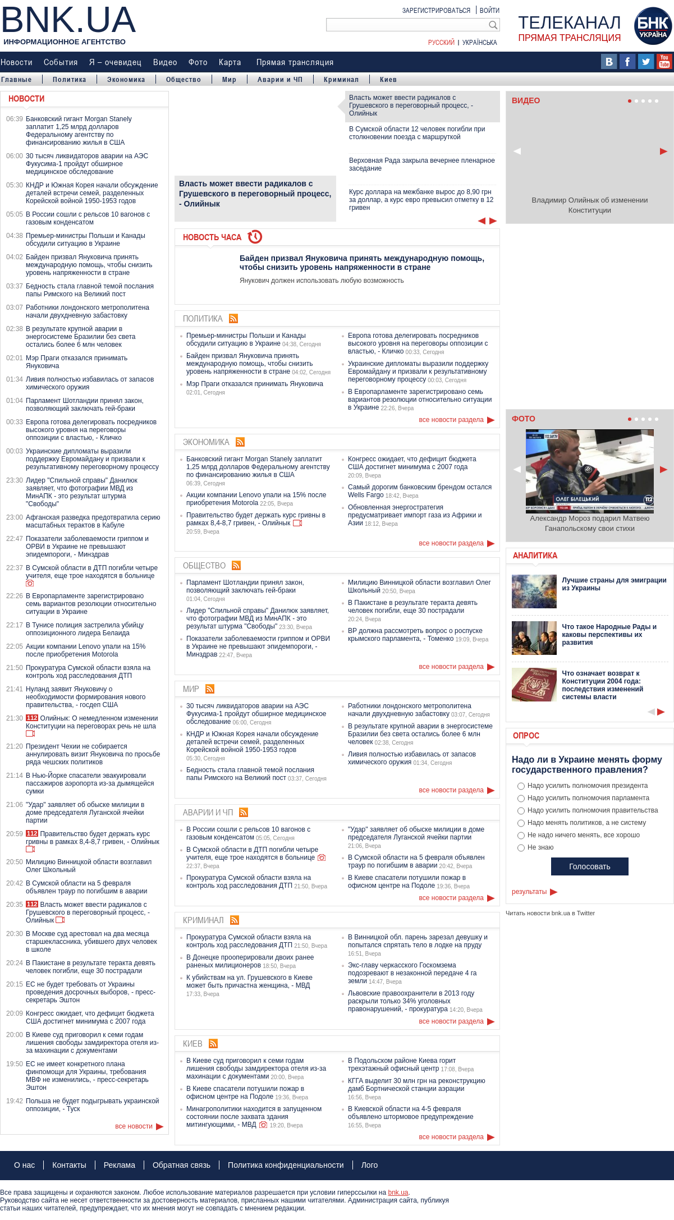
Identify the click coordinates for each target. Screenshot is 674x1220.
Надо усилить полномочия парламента (588, 798)
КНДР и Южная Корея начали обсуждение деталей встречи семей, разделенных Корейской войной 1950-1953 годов (92, 193)
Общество (183, 79)
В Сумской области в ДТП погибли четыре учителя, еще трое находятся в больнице (92, 572)
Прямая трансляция (295, 61)
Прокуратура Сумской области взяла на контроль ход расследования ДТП (88, 672)
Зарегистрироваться (436, 10)
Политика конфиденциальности (286, 1165)
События (61, 61)
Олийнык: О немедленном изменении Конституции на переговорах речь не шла (92, 722)
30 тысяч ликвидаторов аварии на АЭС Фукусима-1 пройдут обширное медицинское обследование (87, 164)
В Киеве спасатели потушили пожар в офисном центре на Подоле (407, 881)
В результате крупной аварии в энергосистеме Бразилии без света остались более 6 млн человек (80, 336)
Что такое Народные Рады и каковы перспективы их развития (609, 634)
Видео (165, 61)
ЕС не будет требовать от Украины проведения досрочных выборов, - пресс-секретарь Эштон (90, 992)
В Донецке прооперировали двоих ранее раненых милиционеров (250, 961)
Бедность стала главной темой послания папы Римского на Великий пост (90, 290)
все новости (134, 1126)
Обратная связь (181, 1165)
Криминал (341, 79)
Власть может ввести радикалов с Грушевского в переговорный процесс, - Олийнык (88, 912)
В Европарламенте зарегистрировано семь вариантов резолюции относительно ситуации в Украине (91, 604)
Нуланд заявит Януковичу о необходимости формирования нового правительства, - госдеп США (86, 697)
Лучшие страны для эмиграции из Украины (614, 584)
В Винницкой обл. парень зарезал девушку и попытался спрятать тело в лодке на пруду (418, 941)
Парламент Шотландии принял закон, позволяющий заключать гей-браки (85, 404)
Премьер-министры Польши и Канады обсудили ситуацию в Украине (85, 239)
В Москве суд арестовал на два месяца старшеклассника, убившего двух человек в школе (91, 941)
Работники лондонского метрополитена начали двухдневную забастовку (87, 311)
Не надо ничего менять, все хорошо (584, 835)
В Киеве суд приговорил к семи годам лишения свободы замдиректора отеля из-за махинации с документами (92, 1042)
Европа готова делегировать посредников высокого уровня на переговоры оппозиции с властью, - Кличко (91, 430)
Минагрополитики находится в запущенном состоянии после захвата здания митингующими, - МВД (254, 1117)
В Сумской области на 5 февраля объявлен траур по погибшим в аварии (86, 887)
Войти (489, 10)
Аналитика (535, 555)
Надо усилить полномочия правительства (593, 810)
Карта (230, 61)
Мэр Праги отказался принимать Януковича (254, 384)
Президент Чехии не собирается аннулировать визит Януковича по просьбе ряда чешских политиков (93, 754)
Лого (369, 1165)
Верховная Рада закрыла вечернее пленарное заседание (422, 164)
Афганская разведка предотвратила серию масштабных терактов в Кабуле (93, 521)
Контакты (69, 1165)
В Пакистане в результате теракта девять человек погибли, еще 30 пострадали (90, 967)
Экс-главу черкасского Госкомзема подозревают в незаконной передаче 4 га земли (412, 973)
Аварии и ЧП (280, 79)
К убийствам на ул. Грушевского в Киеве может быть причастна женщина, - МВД (249, 981)
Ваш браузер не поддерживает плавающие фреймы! (590, 319)
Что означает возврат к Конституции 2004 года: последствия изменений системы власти (603, 685)
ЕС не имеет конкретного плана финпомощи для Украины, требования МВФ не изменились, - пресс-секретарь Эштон (87, 1075)
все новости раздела (451, 420)
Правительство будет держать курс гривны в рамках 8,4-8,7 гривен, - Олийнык (92, 838)
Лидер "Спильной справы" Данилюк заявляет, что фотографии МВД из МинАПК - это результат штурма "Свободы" (81, 492)
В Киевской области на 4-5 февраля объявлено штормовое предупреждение (411, 1113)
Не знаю (540, 847)
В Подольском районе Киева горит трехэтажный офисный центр (402, 1064)
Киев (388, 79)
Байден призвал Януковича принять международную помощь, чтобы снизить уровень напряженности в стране (89, 265)
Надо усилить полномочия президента (588, 786)
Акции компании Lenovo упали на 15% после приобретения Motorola (85, 650)
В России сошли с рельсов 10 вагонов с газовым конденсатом (88, 218)
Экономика (126, 79)
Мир (229, 79)
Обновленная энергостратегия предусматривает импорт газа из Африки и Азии (415, 515)
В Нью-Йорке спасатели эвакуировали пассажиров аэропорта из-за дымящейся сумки (90, 783)
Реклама (119, 1165)
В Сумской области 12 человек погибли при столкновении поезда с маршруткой (417, 133)
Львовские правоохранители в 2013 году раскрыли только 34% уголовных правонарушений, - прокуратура (411, 1001)
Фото (198, 61)
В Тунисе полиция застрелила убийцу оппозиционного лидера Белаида (85, 629)
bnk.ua (398, 1192)
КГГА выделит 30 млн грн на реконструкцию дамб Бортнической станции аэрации (416, 1085)
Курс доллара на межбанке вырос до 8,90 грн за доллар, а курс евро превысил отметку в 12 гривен (421, 200)
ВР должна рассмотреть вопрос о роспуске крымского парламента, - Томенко (415, 635)
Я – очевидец (115, 61)
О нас (24, 1165)
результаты (529, 892)
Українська (479, 42)
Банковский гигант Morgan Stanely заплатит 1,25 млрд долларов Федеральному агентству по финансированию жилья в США (79, 130)
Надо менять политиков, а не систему (587, 823)
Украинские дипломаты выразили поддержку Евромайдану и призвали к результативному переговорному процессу (92, 459)
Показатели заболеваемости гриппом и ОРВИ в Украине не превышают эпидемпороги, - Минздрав (87, 546)
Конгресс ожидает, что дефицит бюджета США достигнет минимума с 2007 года (90, 1017)
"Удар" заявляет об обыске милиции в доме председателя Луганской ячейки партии (85, 812)
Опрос (526, 735)
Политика (69, 79)
